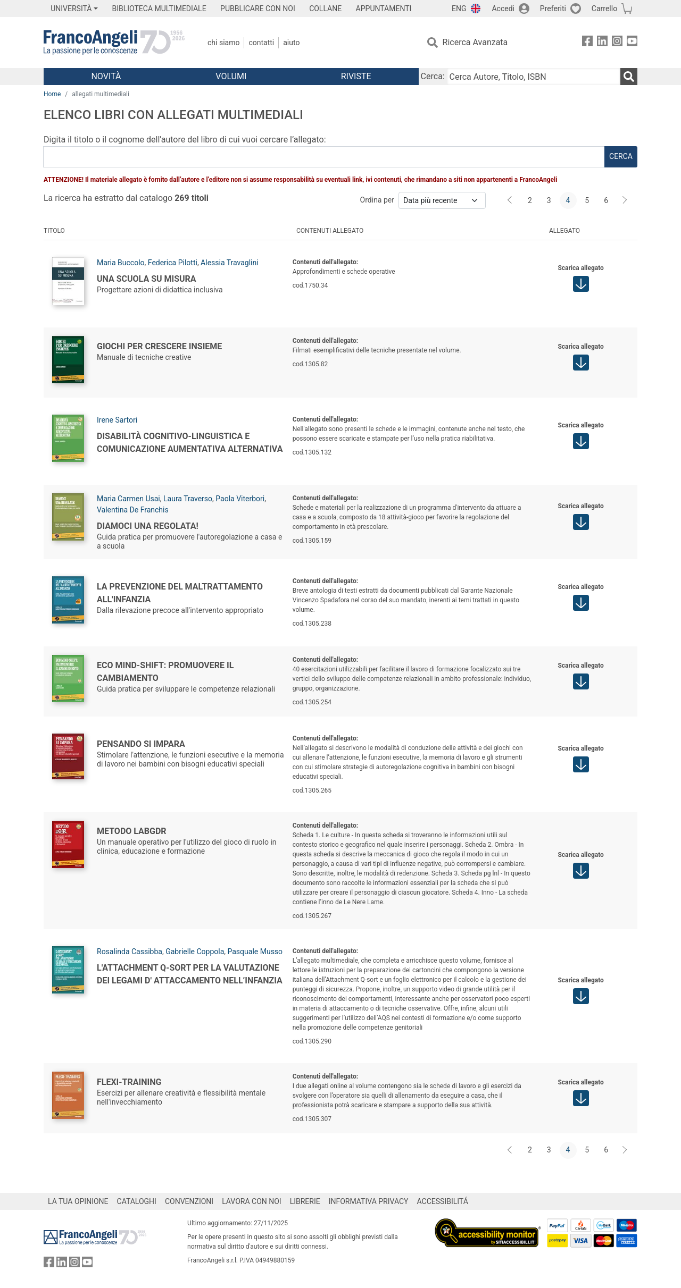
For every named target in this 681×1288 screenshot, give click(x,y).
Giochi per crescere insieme (159, 345)
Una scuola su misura (146, 278)
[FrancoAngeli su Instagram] (617, 43)
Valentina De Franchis (133, 510)
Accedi (503, 8)
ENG (459, 8)
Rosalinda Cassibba (129, 951)
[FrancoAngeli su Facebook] (587, 43)
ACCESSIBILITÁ (442, 1201)
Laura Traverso (187, 498)
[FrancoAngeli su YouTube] (632, 43)
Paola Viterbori (239, 498)
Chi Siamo (223, 42)
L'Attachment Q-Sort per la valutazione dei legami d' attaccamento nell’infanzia (190, 974)
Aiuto (291, 42)
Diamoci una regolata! (147, 525)
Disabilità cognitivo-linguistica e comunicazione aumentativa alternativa (190, 442)
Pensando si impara (141, 743)
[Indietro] (510, 200)
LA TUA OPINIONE (78, 1201)
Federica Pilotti (172, 262)
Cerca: (433, 76)
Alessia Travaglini (230, 262)
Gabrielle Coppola (194, 951)
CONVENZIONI (189, 1201)
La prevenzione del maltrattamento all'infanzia (180, 592)
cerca (621, 156)
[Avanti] (625, 200)
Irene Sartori (117, 420)
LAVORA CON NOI (251, 1201)
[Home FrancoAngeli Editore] (114, 42)
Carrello (604, 8)
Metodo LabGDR (132, 830)
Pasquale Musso (255, 951)
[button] (581, 284)
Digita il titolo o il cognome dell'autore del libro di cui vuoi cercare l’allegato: (185, 139)
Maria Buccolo (121, 262)
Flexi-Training (129, 1081)
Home (52, 94)
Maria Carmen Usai (128, 498)
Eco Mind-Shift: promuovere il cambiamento (165, 671)
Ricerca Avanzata (475, 42)
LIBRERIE (305, 1201)
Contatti (261, 42)
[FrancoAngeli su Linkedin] (602, 43)
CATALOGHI (136, 1201)
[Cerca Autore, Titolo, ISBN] (533, 76)
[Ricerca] (628, 76)
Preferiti (553, 8)
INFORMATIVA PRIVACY (369, 1201)
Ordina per (377, 200)
